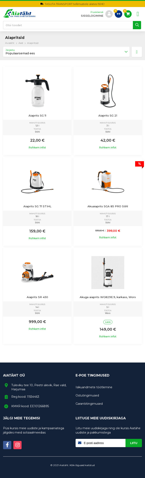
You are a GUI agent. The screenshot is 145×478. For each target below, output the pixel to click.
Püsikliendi (97, 12)
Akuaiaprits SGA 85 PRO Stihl (107, 206)
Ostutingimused (87, 395)
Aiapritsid (32, 42)
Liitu (133, 443)
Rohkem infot (37, 147)
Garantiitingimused (89, 404)
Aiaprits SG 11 (37, 115)
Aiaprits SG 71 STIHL (37, 206)
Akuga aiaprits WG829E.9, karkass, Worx (108, 297)
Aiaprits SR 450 (37, 297)
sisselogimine (92, 15)
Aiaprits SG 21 (107, 115)
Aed (20, 42)
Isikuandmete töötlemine (94, 387)
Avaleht (9, 42)
